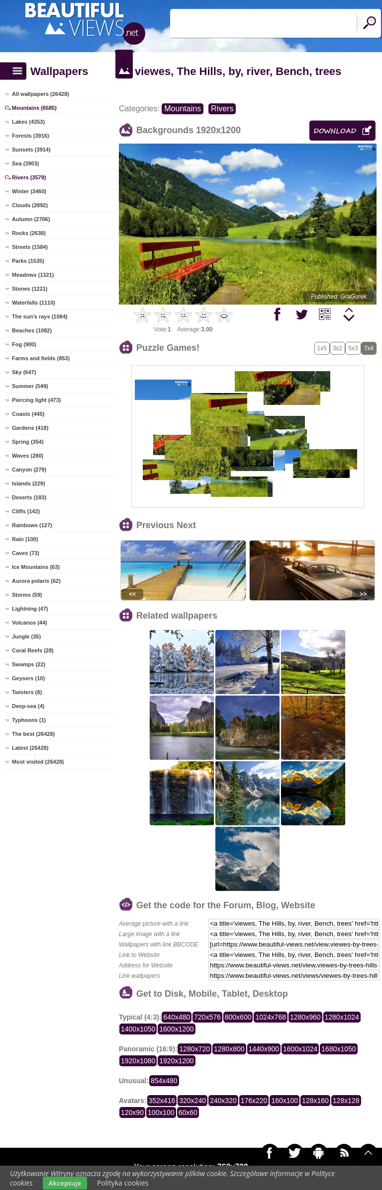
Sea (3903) (25, 163)
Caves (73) (25, 553)
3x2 (337, 348)
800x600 (238, 1017)
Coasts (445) (28, 414)
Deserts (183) (29, 497)
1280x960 (305, 1017)
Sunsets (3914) (31, 150)
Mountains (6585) (34, 108)
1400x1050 (138, 1029)
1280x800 (229, 1049)
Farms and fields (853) (41, 358)
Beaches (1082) (32, 330)
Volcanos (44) (29, 623)
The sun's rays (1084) (39, 316)
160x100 (284, 1101)
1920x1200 (176, 1061)
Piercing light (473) (36, 400)
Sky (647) (24, 372)
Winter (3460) (29, 191)
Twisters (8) (27, 692)
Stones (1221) (30, 289)
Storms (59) (27, 595)
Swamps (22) (28, 664)
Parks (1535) (28, 261)
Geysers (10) (28, 678)
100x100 (161, 1112)
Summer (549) (30, 386)
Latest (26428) (30, 748)
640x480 (176, 1017)
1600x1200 (176, 1029)
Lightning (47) (30, 609)
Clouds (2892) (30, 205)
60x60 (188, 1112)
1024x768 (270, 1017)
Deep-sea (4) (28, 706)
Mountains (182, 108)
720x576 (207, 1017)
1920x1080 (138, 1061)
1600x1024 (300, 1049)
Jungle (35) (26, 636)
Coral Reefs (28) (33, 650)
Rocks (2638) (29, 233)
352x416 (162, 1101)
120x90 (132, 1112)
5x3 (353, 348)
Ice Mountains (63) (36, 567)
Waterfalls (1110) (33, 303)
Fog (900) (24, 344)
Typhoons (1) (29, 720)
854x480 (164, 1081)
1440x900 (264, 1049)
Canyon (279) (29, 470)
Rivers (222, 108)
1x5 (322, 348)
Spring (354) (28, 442)
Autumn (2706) (31, 219)
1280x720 (194, 1049)
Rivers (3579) (29, 177)
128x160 (315, 1101)
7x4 (369, 348)
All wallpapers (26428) (40, 94)
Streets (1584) (30, 247)
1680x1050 (338, 1049)
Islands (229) (28, 483)
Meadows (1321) (33, 275)
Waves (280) (27, 456)
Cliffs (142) (26, 511)
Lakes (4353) (28, 122)
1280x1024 (342, 1017)
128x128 (346, 1101)
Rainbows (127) (32, 525)
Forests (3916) (30, 136)
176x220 (254, 1101)
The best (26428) (33, 734)
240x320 (223, 1101)
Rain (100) (25, 539)
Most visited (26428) (38, 762)
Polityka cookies (123, 1183)
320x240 (192, 1101)
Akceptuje (65, 1183)
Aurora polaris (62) (36, 581)
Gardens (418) (30, 428)
